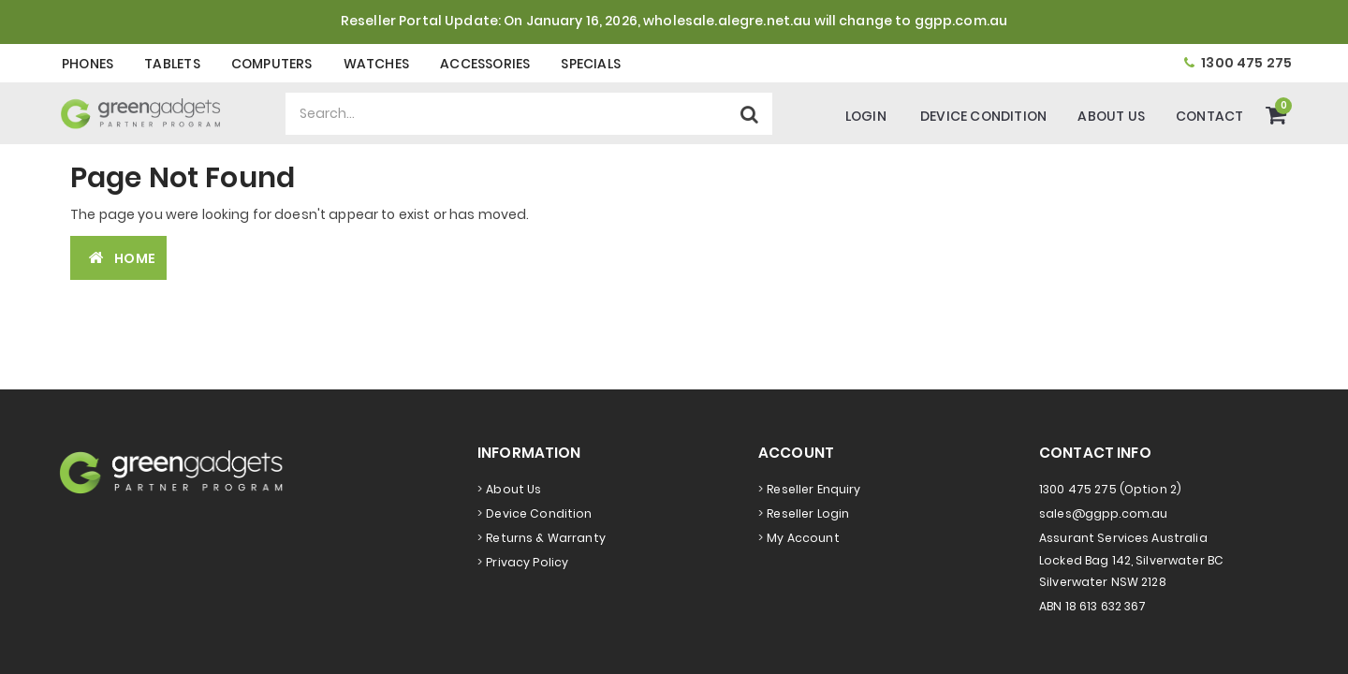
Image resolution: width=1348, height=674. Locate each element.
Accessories (485, 63)
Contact (1209, 116)
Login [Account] (865, 116)
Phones (87, 63)
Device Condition (983, 116)
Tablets (171, 63)
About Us (1111, 116)
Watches (376, 63)
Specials (591, 63)
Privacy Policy (527, 562)
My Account (803, 538)
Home (118, 258)
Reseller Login (808, 513)
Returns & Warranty (546, 538)
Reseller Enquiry (813, 489)
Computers (272, 63)
